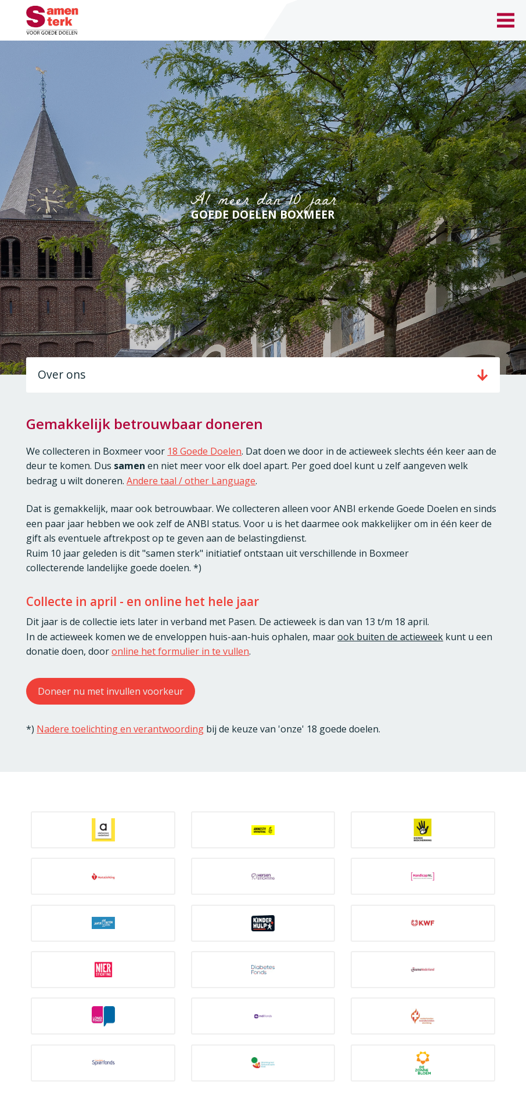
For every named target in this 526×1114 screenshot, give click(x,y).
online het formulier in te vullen (180, 651)
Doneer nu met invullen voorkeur (110, 691)
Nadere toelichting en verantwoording (120, 729)
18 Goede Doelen (204, 451)
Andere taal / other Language (191, 480)
